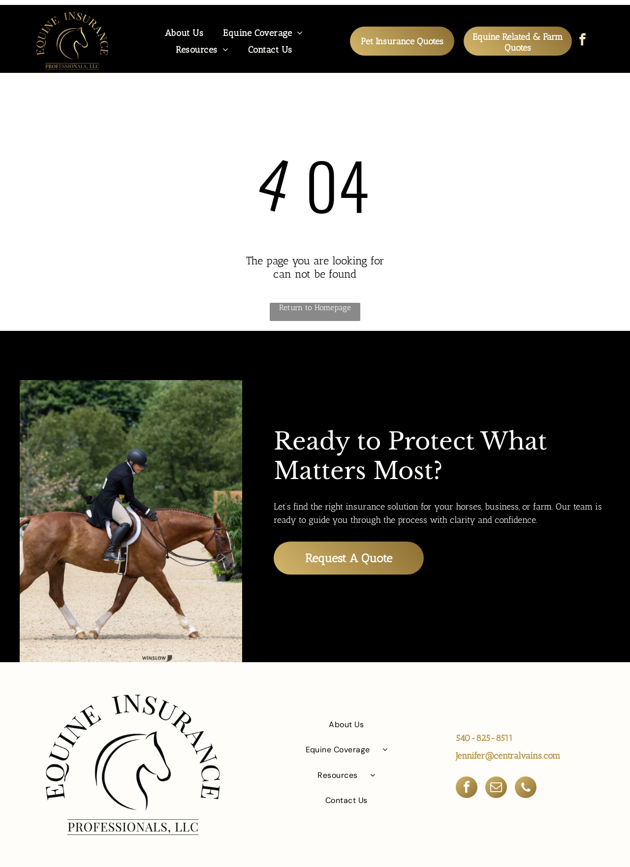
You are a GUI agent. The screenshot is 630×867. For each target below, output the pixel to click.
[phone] (525, 788)
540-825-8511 (484, 737)
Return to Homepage (315, 307)
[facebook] (582, 41)
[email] (496, 788)
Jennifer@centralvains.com (508, 755)
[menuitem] (184, 33)
